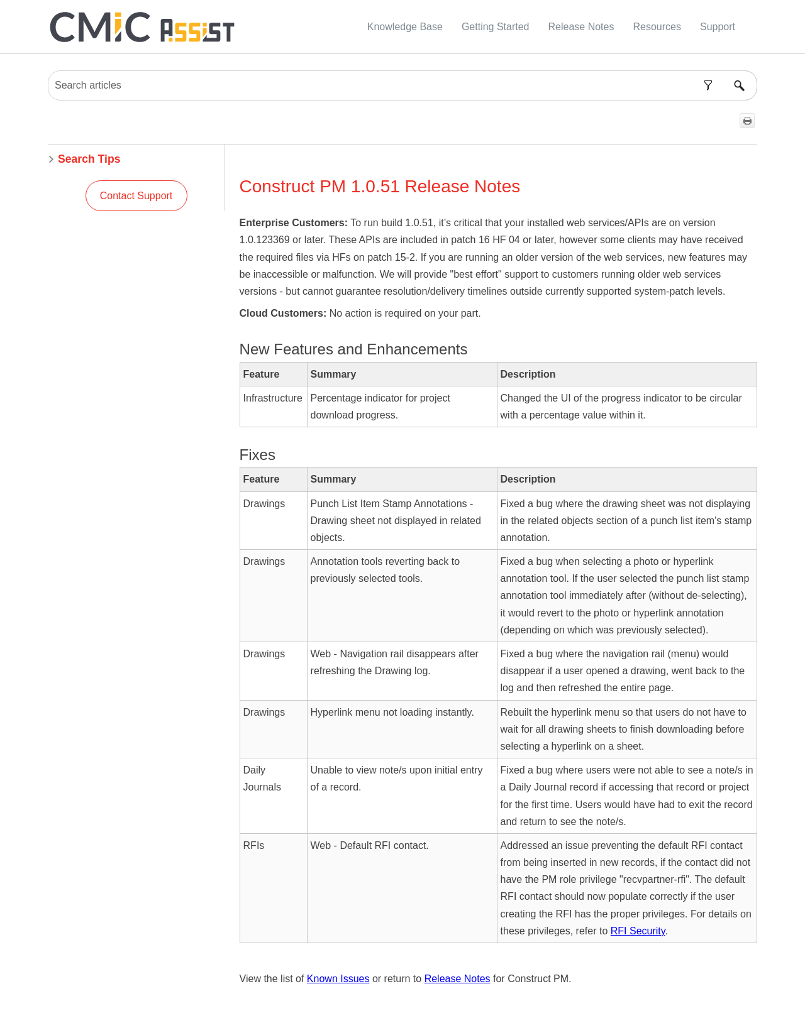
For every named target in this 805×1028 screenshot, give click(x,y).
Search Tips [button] (84, 159)
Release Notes (458, 978)
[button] (708, 85)
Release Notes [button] (581, 26)
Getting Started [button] (496, 26)
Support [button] (717, 26)
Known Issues (338, 978)
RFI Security (638, 931)
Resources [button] (656, 26)
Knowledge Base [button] (405, 26)
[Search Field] (402, 85)
